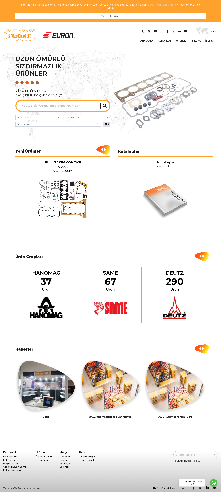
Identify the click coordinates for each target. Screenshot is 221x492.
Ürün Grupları (44, 456)
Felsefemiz (9, 460)
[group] (62, 192)
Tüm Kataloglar (166, 166)
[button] (17, 82)
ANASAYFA (146, 40)
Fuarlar (63, 460)
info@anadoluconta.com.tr (169, 488)
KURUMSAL (164, 40)
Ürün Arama (43, 460)
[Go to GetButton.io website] (214, 489)
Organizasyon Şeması (15, 466)
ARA (107, 124)
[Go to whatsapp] (213, 483)
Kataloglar (65, 463)
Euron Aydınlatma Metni (162, 4)
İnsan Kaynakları (88, 460)
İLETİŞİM (210, 40)
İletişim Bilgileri (88, 456)
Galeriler (64, 466)
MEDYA (196, 40)
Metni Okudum (110, 16)
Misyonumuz (10, 463)
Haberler (64, 456)
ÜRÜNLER (181, 40)
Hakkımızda (10, 456)
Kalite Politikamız (13, 470)
